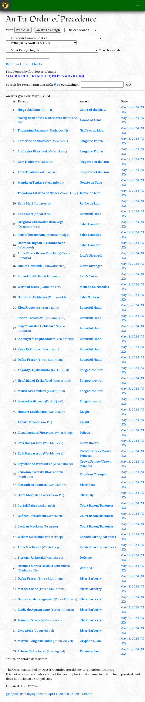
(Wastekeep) (58, 151)
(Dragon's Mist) (29, 226)
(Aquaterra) (42, 203)
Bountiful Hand (90, 214)
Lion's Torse (89, 276)
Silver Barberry (90, 578)
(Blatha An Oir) (59, 130)
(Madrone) (51, 276)
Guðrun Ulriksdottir (32, 516)
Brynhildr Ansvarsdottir (35, 464)
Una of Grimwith (30, 266)
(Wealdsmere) (53, 443)
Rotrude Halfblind (30, 276)
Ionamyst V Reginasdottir (36, 339)
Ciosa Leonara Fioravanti (36, 432)
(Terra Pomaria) (65, 599)
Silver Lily (86, 495)
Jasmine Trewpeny (31, 620)
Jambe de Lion (90, 193)
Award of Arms (90, 120)
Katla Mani (25, 203)
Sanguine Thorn (91, 141)
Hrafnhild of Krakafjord (35, 380)
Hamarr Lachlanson (32, 412)
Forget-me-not (91, 370)
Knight (84, 412)
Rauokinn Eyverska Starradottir (40, 472)
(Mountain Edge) (57, 235)
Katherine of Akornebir (34, 141)
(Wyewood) (26, 247)
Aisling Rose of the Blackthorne (40, 118)
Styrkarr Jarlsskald (31, 557)
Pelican (85, 432)
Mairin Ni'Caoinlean (32, 391)
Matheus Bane (28, 589)
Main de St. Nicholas (94, 287)
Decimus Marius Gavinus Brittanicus (44, 566)
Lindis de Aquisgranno (34, 609)
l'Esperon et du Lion (94, 162)
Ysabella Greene (29, 349)
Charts (37, 64)
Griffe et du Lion (91, 130)
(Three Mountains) (51, 359)
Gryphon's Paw (90, 641)
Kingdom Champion (94, 474)
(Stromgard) (56, 651)
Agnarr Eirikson (29, 422)
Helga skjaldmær (30, 109)
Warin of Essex (28, 287)
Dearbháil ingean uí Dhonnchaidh (41, 243)
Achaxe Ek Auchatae (32, 651)
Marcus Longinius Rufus (35, 641)
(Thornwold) (57, 297)
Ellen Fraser (26, 307)
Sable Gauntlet (90, 224)
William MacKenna (31, 537)
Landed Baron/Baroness (98, 537)
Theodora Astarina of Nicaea (38, 193)
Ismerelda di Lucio (31, 401)
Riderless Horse (17, 64)
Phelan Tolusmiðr (30, 318)
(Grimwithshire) (53, 266)
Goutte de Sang (91, 182)
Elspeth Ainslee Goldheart (36, 326)
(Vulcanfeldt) (44, 162)
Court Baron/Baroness (96, 505)
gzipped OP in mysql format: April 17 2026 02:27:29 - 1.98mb (49, 694)
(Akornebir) (60, 141)
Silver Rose (87, 485)
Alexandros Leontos (32, 485)
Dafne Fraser (27, 359)
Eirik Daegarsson (30, 443)
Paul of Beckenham (31, 235)
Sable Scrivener (91, 297)
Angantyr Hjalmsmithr (34, 370)
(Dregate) (51, 526)
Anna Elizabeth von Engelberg (39, 253)
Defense (86, 557)
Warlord (86, 568)
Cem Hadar (26, 162)
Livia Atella (25, 630)
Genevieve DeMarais (32, 297)
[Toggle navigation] (138, 5)
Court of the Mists (93, 109)
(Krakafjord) (60, 370)
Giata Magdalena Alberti (35, 495)
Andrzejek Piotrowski (33, 151)
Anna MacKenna (29, 547)
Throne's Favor (91, 651)
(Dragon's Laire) (47, 307)
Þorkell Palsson (28, 172)
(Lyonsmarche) (54, 318)
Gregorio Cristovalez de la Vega (40, 222)
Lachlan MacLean (30, 526)
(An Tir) (48, 109)
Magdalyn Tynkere (31, 182)
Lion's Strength (91, 255)
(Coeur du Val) (44, 630)
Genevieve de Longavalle (35, 599)
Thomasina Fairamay (33, 130)
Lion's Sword (89, 443)
